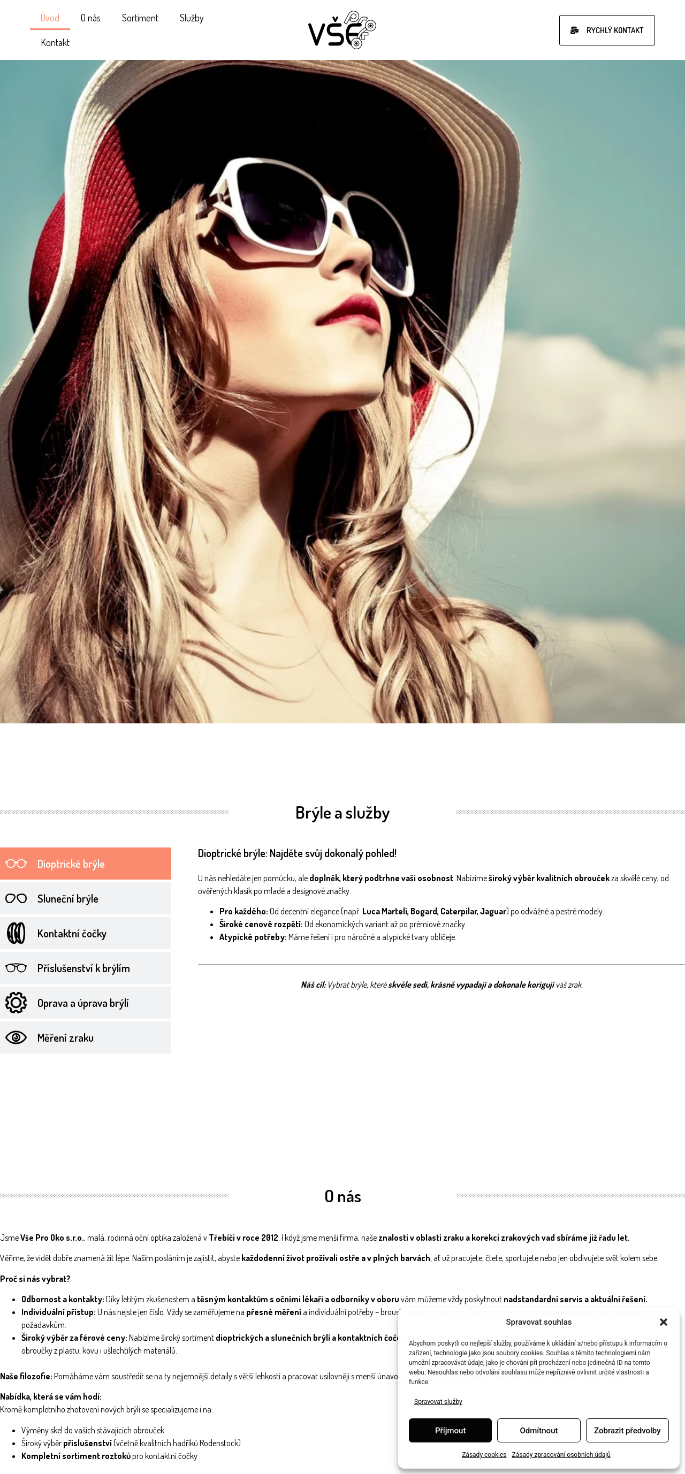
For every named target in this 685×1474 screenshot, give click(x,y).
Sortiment (140, 18)
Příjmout (450, 1430)
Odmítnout (539, 1430)
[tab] (85, 863)
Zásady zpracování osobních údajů (561, 1454)
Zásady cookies (484, 1454)
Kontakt (55, 42)
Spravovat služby (438, 1402)
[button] (663, 1322)
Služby (192, 18)
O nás (91, 18)
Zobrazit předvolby (627, 1430)
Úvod (50, 18)
